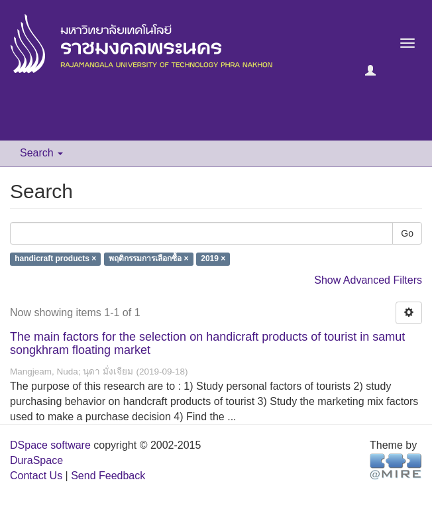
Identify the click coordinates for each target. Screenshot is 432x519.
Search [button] (41, 152)
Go (407, 233)
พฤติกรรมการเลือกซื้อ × (148, 259)
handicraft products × (55, 259)
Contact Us (36, 475)
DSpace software (50, 445)
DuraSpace (36, 460)
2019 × (213, 259)
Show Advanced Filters (368, 280)
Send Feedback (108, 475)
